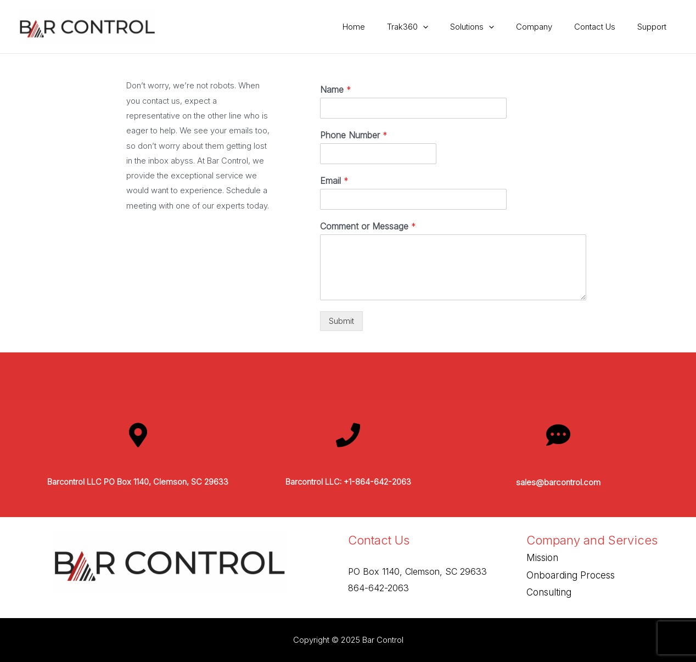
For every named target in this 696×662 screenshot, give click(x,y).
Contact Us (603, 26)
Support (654, 26)
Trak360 (432, 27)
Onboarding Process (570, 575)
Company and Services (592, 540)
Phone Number (354, 135)
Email (334, 180)
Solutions (491, 27)
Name (335, 89)
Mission (542, 558)
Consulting (548, 592)
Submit (341, 321)
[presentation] (447, 27)
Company (548, 26)
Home (384, 26)
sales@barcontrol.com (558, 483)
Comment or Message (368, 226)
